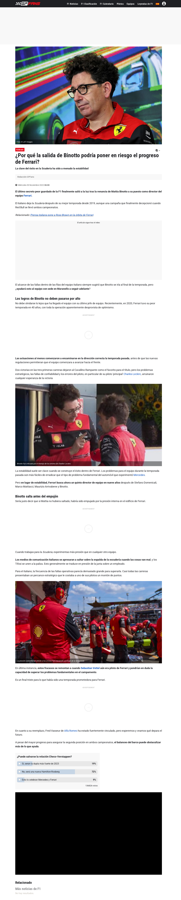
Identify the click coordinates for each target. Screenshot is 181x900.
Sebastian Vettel (90, 668)
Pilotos (120, 4)
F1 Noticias (72, 4)
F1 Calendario (107, 4)
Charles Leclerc (132, 374)
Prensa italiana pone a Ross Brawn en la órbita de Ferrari (61, 214)
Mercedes (139, 474)
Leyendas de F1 (145, 4)
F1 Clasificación (89, 4)
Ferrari (20, 150)
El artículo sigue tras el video (88, 223)
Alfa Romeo (70, 730)
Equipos (130, 4)
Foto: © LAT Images (25, 142)
